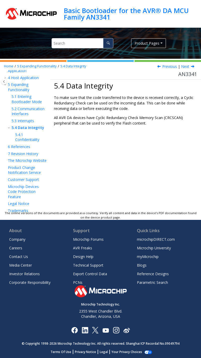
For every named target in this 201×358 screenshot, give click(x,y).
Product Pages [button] (147, 43)
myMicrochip (148, 256)
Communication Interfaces (28, 111)
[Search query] (82, 43)
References (19, 146)
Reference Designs (153, 273)
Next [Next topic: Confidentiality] (185, 66)
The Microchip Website (27, 160)
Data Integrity (73, 66)
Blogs (142, 265)
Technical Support (88, 265)
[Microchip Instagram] (116, 330)
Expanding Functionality (37, 66)
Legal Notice (18, 203)
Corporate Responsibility (30, 282)
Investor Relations (24, 273)
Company (17, 239)
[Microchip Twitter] (95, 330)
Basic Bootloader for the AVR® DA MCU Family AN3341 (126, 14)
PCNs (77, 282)
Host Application (23, 77)
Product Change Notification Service (24, 170)
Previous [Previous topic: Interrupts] (169, 66)
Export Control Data (90, 273)
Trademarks (18, 210)
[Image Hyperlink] (105, 330)
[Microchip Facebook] (74, 330)
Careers (15, 247)
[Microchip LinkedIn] (85, 330)
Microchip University (154, 247)
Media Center (20, 265)
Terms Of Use (63, 352)
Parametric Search (152, 282)
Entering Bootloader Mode (27, 99)
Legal (107, 352)
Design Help (83, 256)
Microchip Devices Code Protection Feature (23, 191)
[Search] (108, 43)
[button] (6, 77)
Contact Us (18, 256)
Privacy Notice (88, 352)
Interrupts (23, 120)
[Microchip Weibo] (126, 330)
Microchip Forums (88, 239)
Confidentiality (27, 137)
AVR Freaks (82, 247)
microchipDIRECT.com (156, 239)
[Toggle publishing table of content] (4, 81)
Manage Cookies (126, 352)
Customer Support (23, 179)
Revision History (23, 153)
